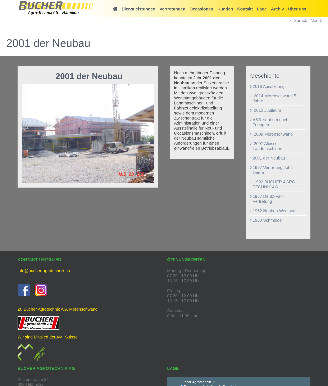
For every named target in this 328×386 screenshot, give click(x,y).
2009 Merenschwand (273, 134)
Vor (314, 20)
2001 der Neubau (269, 158)
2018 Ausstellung (268, 86)
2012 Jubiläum (267, 110)
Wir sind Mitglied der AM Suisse (48, 337)
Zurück (300, 20)
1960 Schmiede (267, 220)
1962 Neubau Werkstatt (275, 210)
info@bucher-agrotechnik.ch (44, 270)
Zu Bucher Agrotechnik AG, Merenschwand (57, 309)
